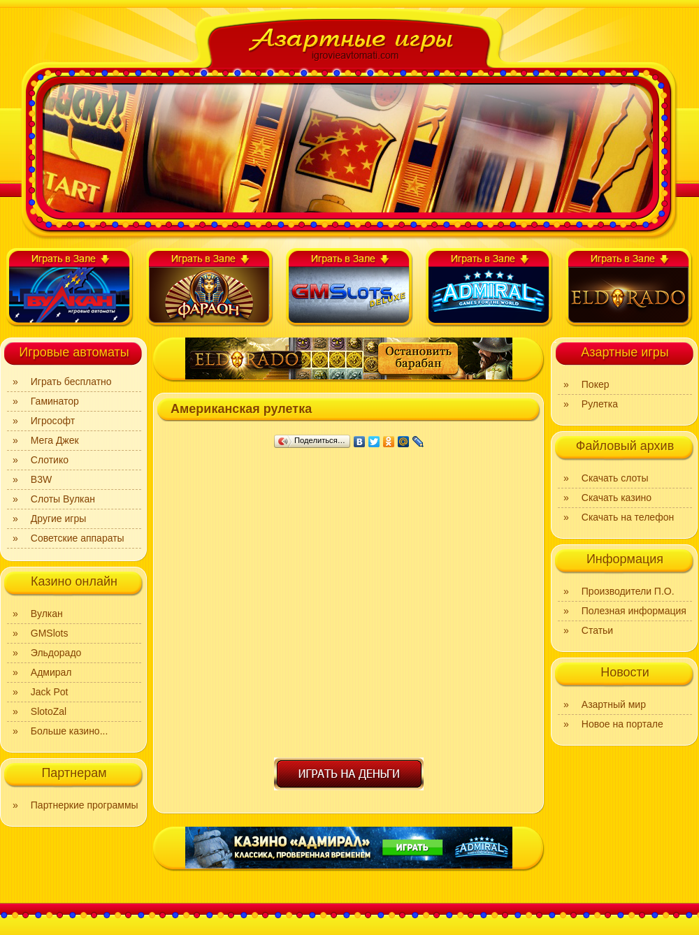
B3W (41, 479)
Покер (596, 384)
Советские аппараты (77, 538)
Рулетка (600, 403)
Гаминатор (55, 401)
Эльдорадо (56, 652)
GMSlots (50, 633)
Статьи (597, 630)
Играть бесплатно (71, 381)
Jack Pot (50, 691)
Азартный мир (614, 704)
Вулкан (47, 613)
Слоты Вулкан (63, 499)
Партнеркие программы (84, 805)
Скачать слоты (615, 478)
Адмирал (51, 672)
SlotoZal (48, 711)
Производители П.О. (628, 591)
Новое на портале (622, 724)
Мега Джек (55, 440)
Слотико (50, 459)
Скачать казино (616, 497)
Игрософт (53, 420)
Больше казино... (69, 731)
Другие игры (59, 518)
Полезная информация (634, 610)
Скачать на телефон (628, 517)
